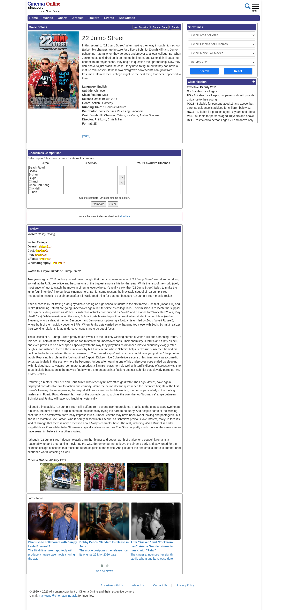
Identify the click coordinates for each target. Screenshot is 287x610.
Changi (46, 181)
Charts (63, 17)
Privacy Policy (186, 585)
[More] (86, 135)
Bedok (46, 171)
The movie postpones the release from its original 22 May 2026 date (104, 529)
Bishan (46, 174)
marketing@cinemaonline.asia (58, 595)
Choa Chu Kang (46, 185)
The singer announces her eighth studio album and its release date (156, 531)
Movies (48, 17)
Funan (46, 192)
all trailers (124, 216)
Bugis (46, 178)
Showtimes (127, 17)
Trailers (93, 17)
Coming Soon (160, 27)
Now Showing (141, 27)
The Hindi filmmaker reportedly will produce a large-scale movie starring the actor (53, 531)
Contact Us (160, 585)
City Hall (46, 188)
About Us (138, 585)
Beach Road (46, 167)
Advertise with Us (112, 585)
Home (33, 17)
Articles (78, 17)
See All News (104, 571)
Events (109, 17)
